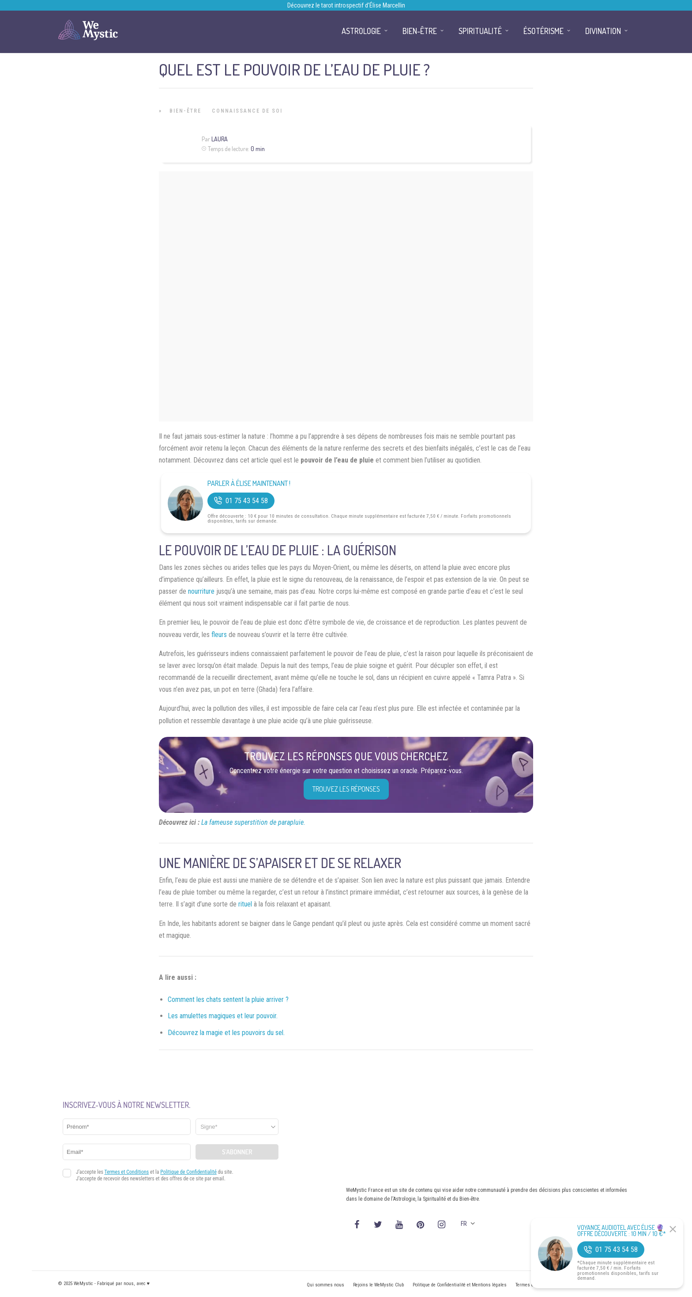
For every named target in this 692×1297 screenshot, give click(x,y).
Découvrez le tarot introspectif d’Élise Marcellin (346, 5)
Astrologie (361, 31)
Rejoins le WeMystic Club (378, 1285)
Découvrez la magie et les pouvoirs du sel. (226, 1032)
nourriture (201, 591)
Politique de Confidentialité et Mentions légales (460, 1285)
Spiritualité (480, 31)
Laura (219, 139)
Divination (603, 31)
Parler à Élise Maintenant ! (248, 483)
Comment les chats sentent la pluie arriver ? (228, 999)
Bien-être (185, 111)
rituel (245, 904)
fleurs (219, 634)
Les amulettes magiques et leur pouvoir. (223, 1016)
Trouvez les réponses (346, 789)
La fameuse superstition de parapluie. (253, 822)
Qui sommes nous (325, 1285)
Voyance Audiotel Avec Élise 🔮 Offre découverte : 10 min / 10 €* (621, 1231)
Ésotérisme (543, 31)
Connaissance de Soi (247, 111)
